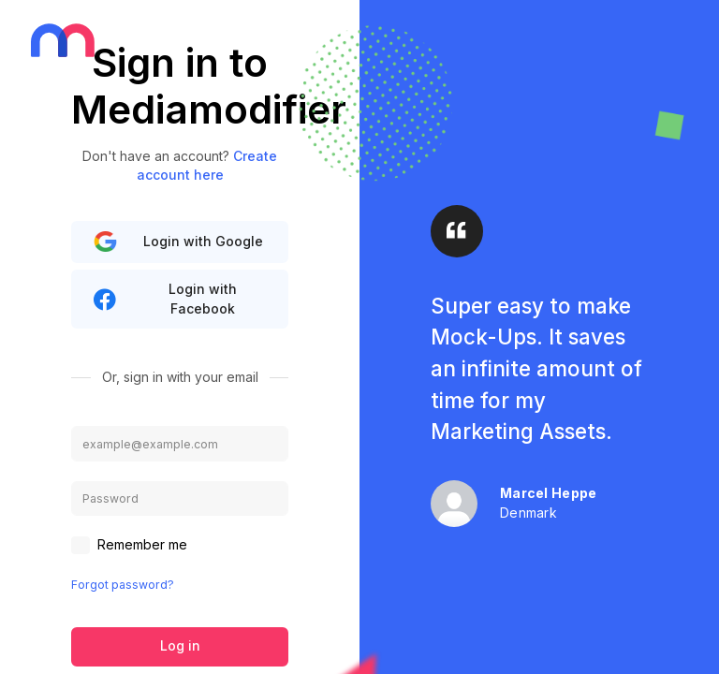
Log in (180, 645)
